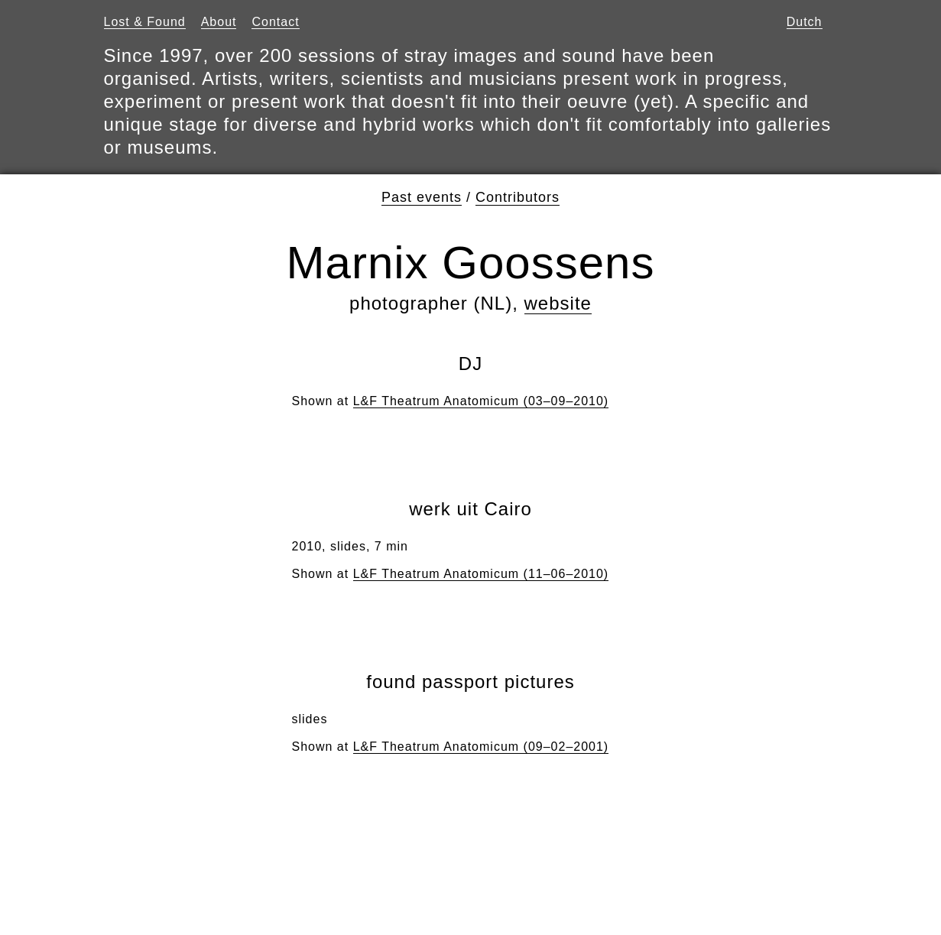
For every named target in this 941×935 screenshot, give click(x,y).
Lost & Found (145, 21)
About (219, 21)
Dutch (805, 21)
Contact (275, 21)
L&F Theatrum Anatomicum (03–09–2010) (481, 400)
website (558, 303)
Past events (421, 197)
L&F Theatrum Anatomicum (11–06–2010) (481, 573)
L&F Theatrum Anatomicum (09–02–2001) (481, 746)
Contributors (517, 197)
